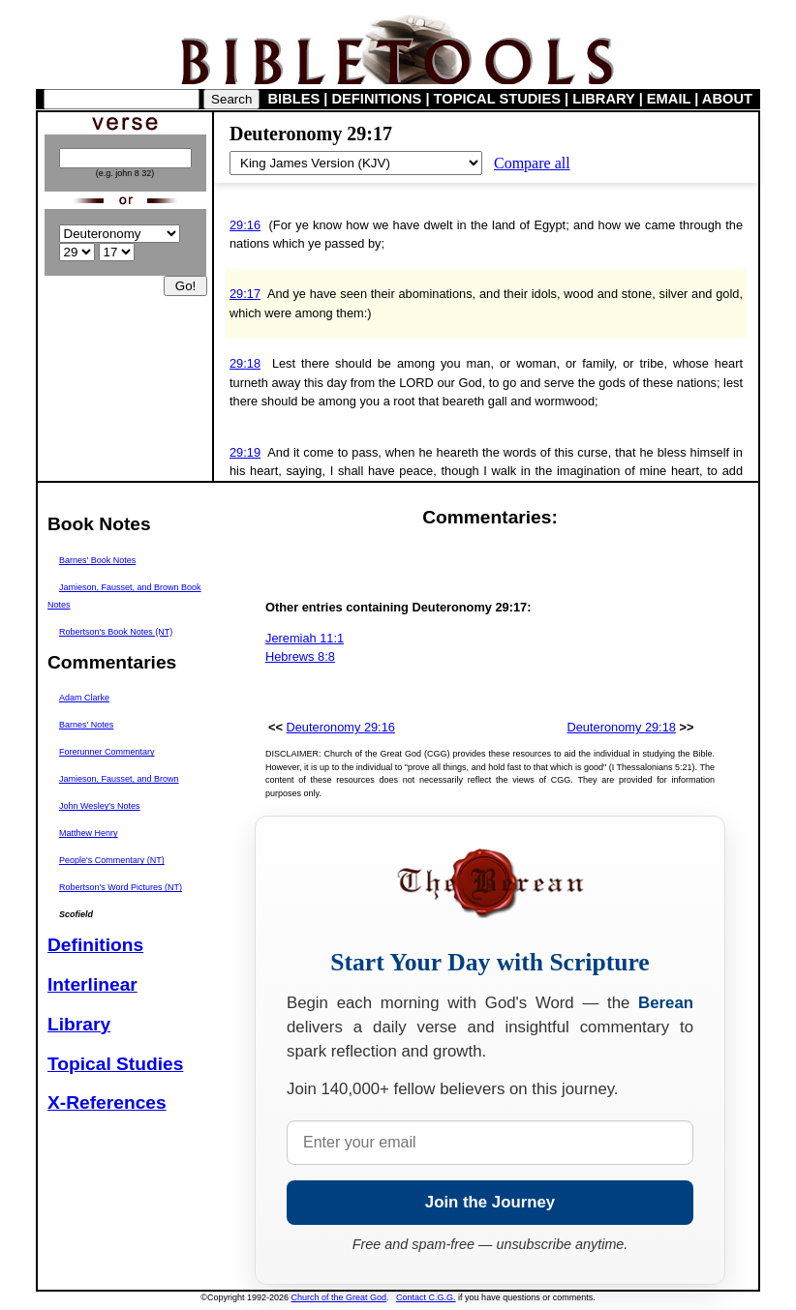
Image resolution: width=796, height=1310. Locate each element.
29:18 (245, 363)
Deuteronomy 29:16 (341, 727)
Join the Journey (490, 1202)
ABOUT (727, 98)
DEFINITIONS (377, 98)
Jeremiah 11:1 (304, 638)
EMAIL (668, 98)
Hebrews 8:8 (300, 656)
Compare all (532, 163)
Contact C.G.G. (426, 1297)
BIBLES (294, 98)
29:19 (245, 452)
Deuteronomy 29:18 (621, 727)
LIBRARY (603, 98)
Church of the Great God (339, 1297)
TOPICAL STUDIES (497, 98)
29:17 (245, 293)
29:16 (245, 225)
